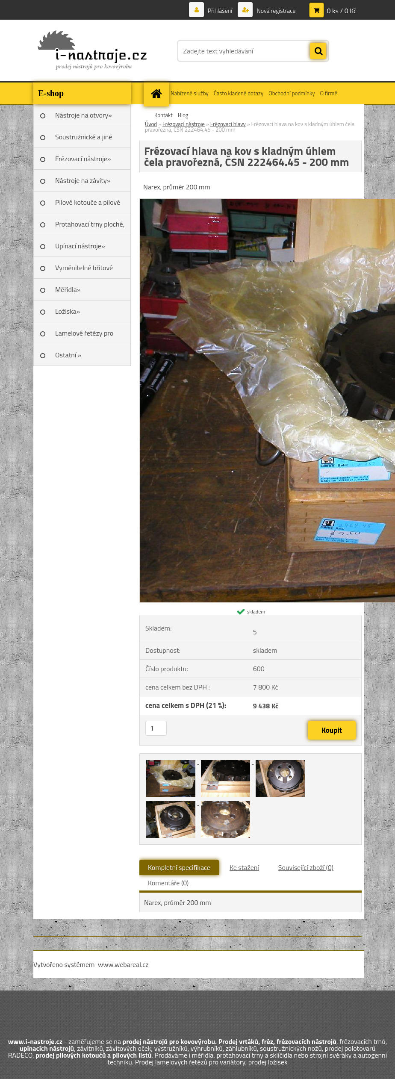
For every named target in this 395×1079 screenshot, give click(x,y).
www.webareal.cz (123, 964)
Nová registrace (275, 10)
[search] (318, 51)
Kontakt (163, 115)
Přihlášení (220, 10)
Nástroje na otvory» (83, 115)
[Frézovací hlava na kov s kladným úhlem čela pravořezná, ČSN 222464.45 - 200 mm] (171, 761)
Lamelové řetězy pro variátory (84, 336)
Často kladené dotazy (238, 93)
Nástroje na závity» (82, 180)
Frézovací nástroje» (83, 158)
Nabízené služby (190, 93)
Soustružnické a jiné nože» (83, 140)
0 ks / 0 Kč (342, 11)
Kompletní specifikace (179, 867)
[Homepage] (157, 93)
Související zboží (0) (305, 867)
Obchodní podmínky (291, 93)
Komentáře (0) (168, 883)
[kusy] (156, 728)
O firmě (328, 93)
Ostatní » (68, 355)
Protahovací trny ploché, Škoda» (89, 227)
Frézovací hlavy (228, 124)
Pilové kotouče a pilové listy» (87, 205)
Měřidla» (67, 289)
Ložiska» (67, 311)
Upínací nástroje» (80, 246)
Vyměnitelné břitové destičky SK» (84, 270)
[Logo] (92, 50)
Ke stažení (244, 867)
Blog (183, 115)
